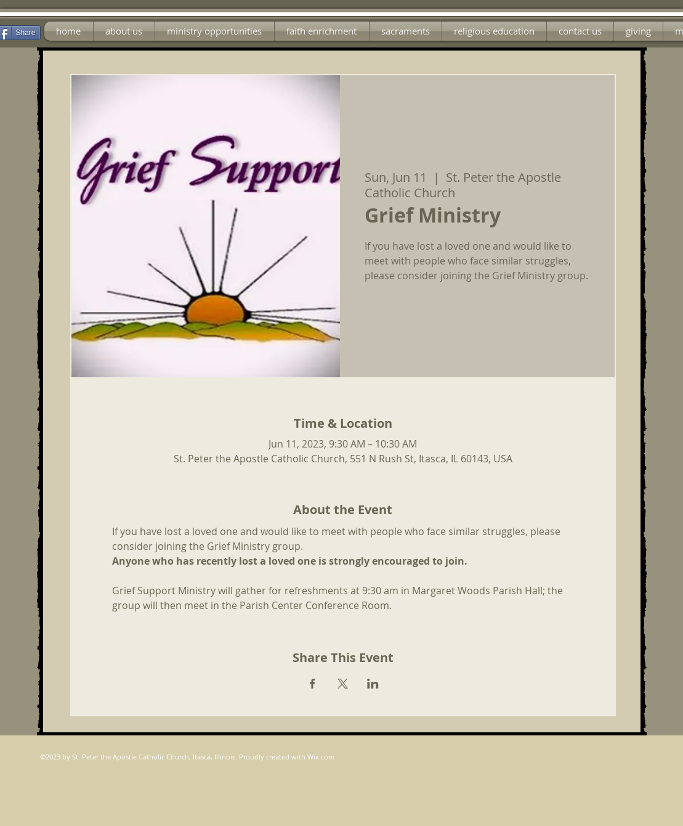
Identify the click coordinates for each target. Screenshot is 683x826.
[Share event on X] (343, 684)
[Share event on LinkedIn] (373, 684)
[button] (214, 31)
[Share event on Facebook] (312, 684)
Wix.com (320, 756)
